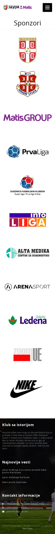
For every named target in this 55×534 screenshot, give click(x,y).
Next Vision (27, 528)
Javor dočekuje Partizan (16, 477)
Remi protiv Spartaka (14, 482)
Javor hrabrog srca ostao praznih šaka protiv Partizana (24, 471)
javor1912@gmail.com (17, 511)
